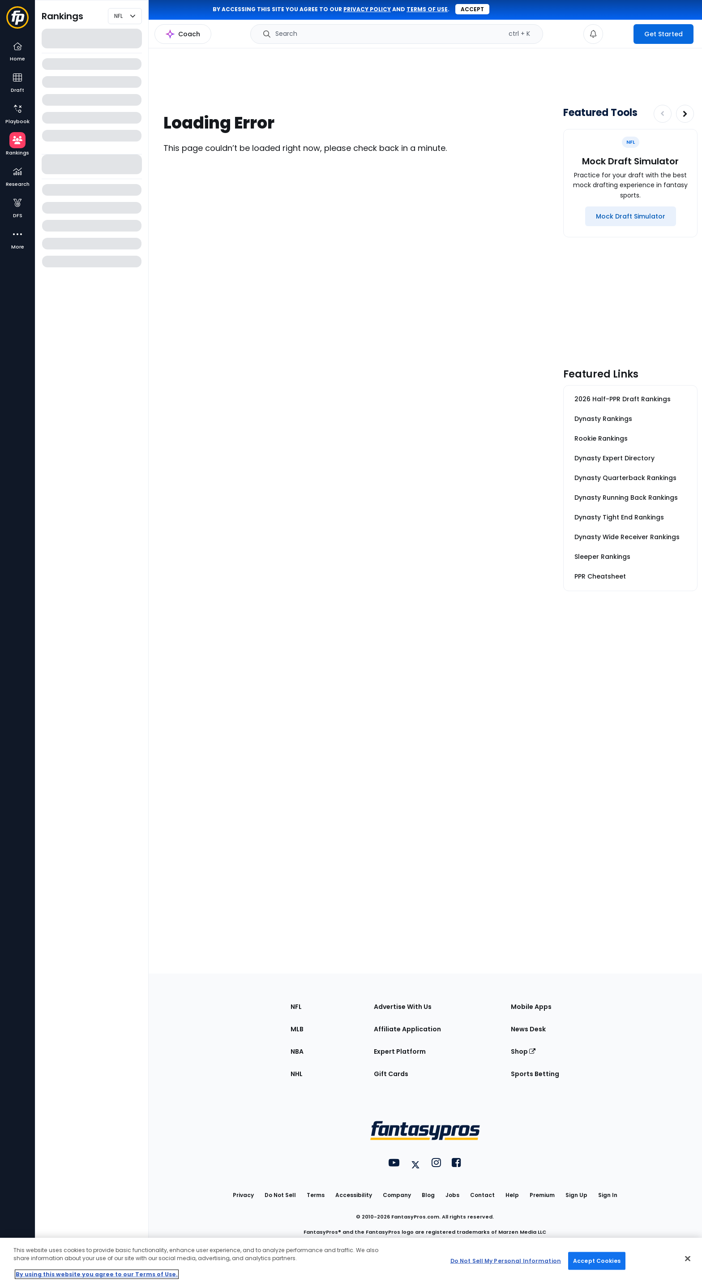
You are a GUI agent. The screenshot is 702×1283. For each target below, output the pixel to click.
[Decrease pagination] (663, 114)
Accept (472, 9)
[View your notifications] (593, 34)
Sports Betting (535, 1073)
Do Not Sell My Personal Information (505, 1260)
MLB (297, 1029)
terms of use (427, 9)
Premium (542, 1195)
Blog (428, 1195)
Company (397, 1195)
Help (512, 1195)
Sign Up (576, 1195)
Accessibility (353, 1195)
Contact (482, 1195)
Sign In (607, 1195)
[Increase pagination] (685, 114)
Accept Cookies (597, 1260)
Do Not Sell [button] (280, 1195)
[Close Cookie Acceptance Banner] (688, 1259)
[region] (351, 1260)
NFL (296, 1006)
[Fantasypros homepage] (17, 21)
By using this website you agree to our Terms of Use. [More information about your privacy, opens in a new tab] (97, 1274)
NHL (297, 1073)
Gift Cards (391, 1073)
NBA (297, 1051)
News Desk (528, 1029)
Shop (523, 1051)
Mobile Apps (531, 1006)
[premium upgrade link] (618, 34)
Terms (316, 1195)
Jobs (452, 1195)
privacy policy (367, 9)
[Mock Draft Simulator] (630, 216)
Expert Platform (400, 1051)
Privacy (243, 1195)
